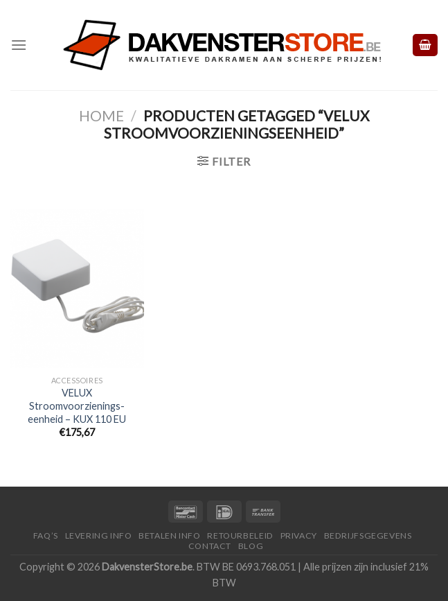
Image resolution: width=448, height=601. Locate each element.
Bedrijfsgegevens (368, 535)
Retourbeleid (240, 535)
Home (101, 115)
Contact (209, 546)
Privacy (298, 535)
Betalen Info (169, 535)
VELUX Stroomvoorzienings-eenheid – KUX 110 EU (77, 405)
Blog (250, 546)
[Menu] (18, 45)
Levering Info (98, 535)
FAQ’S (45, 535)
